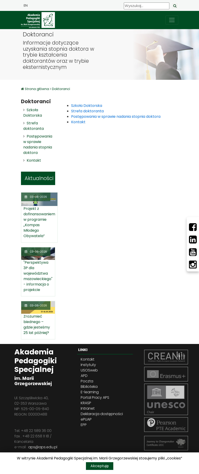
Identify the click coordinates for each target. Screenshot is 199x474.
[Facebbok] (193, 227)
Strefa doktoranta (33, 125)
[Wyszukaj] (146, 6)
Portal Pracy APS (95, 397)
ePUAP (86, 419)
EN (26, 5)
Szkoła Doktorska (32, 112)
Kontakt (34, 160)
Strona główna (37, 89)
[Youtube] (193, 252)
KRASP (86, 403)
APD (84, 375)
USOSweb (89, 370)
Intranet (88, 408)
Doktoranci (61, 89)
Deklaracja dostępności (102, 413)
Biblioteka (89, 386)
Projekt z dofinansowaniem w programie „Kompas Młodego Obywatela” (39, 222)
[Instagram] (193, 264)
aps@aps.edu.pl (42, 447)
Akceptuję (99, 466)
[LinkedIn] (193, 239)
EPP (84, 424)
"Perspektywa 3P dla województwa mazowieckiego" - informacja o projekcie (37, 276)
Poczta (87, 381)
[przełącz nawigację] (171, 20)
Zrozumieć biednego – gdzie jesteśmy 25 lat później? (36, 324)
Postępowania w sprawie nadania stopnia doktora (37, 144)
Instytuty (88, 364)
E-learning (90, 392)
